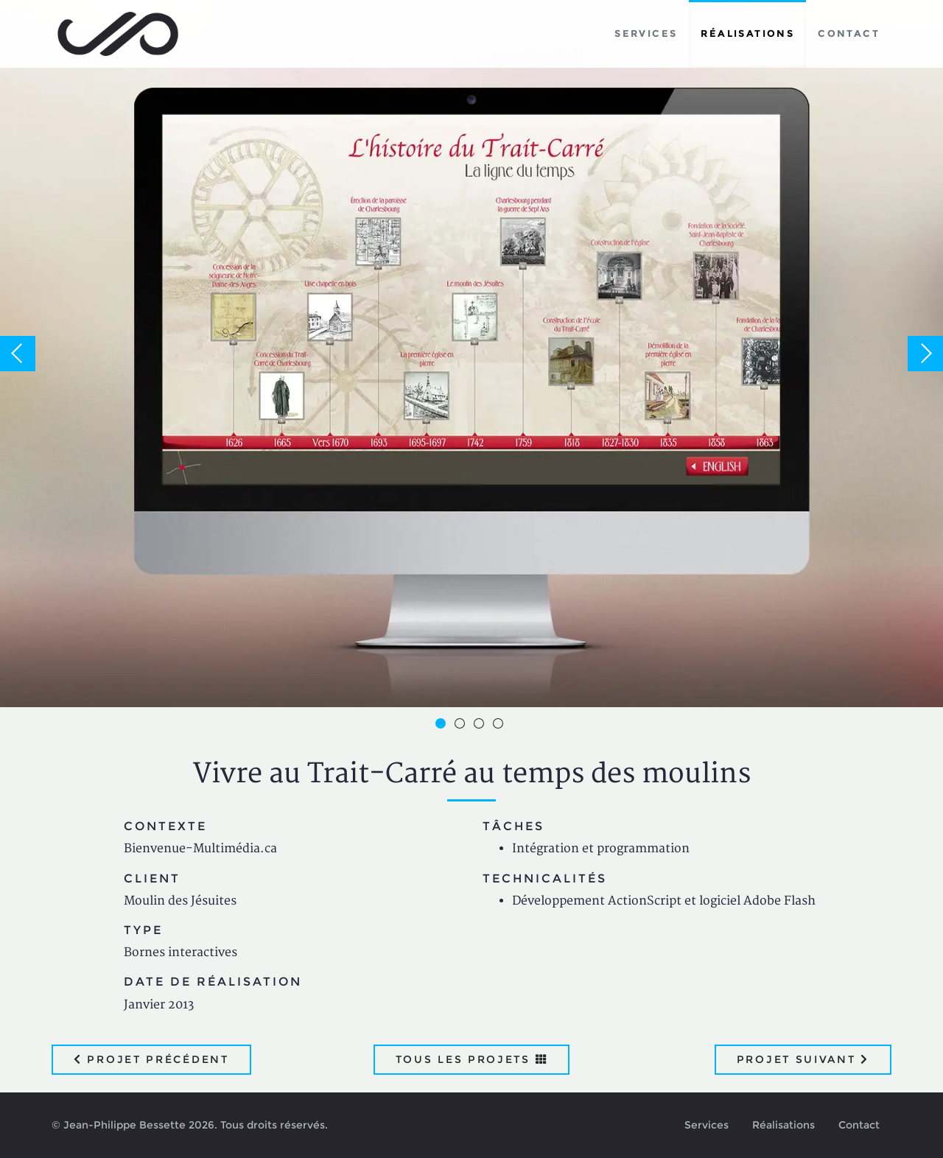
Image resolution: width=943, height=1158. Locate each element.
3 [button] (481, 725)
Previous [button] (17, 353)
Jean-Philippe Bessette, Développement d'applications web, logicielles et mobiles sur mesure (118, 34)
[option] (471, 353)
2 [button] (462, 725)
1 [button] (442, 725)
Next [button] (925, 353)
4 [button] (500, 725)
